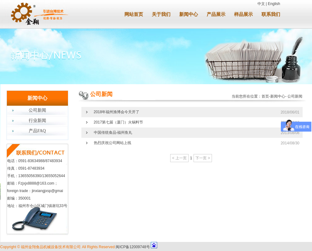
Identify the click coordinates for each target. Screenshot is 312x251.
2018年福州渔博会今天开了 (117, 112)
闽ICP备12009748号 (133, 247)
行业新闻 (37, 120)
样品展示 (243, 14)
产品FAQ (37, 130)
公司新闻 (37, 110)
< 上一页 (179, 158)
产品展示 (216, 14)
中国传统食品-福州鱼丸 (113, 132)
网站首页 (133, 14)
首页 (265, 96)
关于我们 (161, 14)
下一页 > (202, 158)
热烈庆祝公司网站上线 (112, 143)
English (274, 4)
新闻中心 (188, 14)
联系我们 (271, 14)
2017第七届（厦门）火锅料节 (118, 122)
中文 (261, 4)
